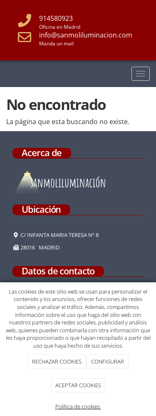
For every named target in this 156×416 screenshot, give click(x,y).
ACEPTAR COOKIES (78, 385)
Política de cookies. (78, 406)
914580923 (56, 18)
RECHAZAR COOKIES (57, 361)
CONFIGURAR (107, 361)
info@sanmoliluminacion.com (85, 35)
